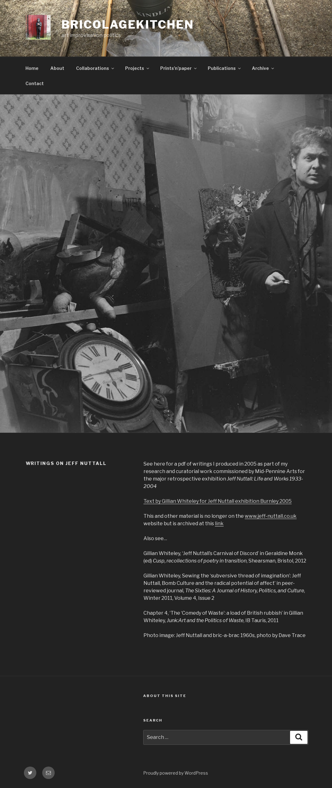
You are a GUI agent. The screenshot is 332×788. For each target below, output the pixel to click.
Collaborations (95, 68)
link (219, 523)
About (57, 68)
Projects (137, 68)
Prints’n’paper (179, 68)
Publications (225, 68)
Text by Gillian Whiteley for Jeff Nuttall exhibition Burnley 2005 (217, 501)
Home (32, 68)
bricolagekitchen (127, 24)
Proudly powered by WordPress (175, 773)
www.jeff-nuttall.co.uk (271, 516)
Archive (263, 68)
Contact (34, 83)
